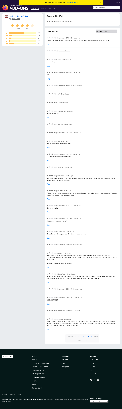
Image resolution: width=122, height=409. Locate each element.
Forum (34, 381)
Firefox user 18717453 (64, 132)
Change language (96, 398)
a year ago (77, 310)
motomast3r (61, 231)
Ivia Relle (60, 319)
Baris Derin (16, 19)
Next (96, 337)
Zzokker (60, 167)
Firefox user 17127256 (64, 218)
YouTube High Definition (18, 16)
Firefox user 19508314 (64, 289)
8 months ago (66, 190)
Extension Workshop (40, 367)
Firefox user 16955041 (64, 205)
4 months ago (77, 38)
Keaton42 (60, 176)
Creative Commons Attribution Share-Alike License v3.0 (66, 399)
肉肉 (58, 94)
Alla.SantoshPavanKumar (65, 310)
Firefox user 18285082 (64, 72)
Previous (70, 337)
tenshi (59, 59)
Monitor (93, 370)
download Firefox (72, 2)
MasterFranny (61, 274)
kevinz (59, 190)
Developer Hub (38, 370)
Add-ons (35, 356)
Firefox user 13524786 (64, 154)
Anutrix (59, 253)
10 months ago (77, 289)
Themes (44, 8)
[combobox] (106, 7)
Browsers (94, 360)
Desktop (64, 360)
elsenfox (60, 124)
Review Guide (37, 388)
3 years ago (68, 21)
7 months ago (68, 176)
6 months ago (77, 132)
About (34, 360)
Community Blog (38, 377)
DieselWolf (60, 21)
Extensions (35, 8)
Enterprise (65, 367)
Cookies (12, 394)
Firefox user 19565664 (64, 244)
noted (20, 399)
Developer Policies (39, 374)
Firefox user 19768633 (64, 38)
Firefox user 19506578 (64, 297)
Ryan (59, 51)
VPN (92, 363)
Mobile (63, 363)
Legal (19, 394)
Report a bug (37, 384)
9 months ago (70, 231)
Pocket (93, 374)
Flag (48, 44)
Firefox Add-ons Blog (40, 363)
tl (57, 102)
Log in (118, 2)
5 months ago (68, 111)
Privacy (4, 394)
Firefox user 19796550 (64, 85)
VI (58, 141)
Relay (92, 367)
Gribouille (60, 111)
